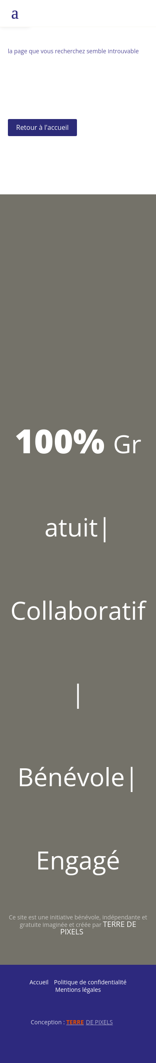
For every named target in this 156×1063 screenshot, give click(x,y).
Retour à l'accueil (42, 127)
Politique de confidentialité (90, 982)
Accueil (39, 982)
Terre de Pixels (98, 927)
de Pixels (89, 1022)
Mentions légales (78, 989)
